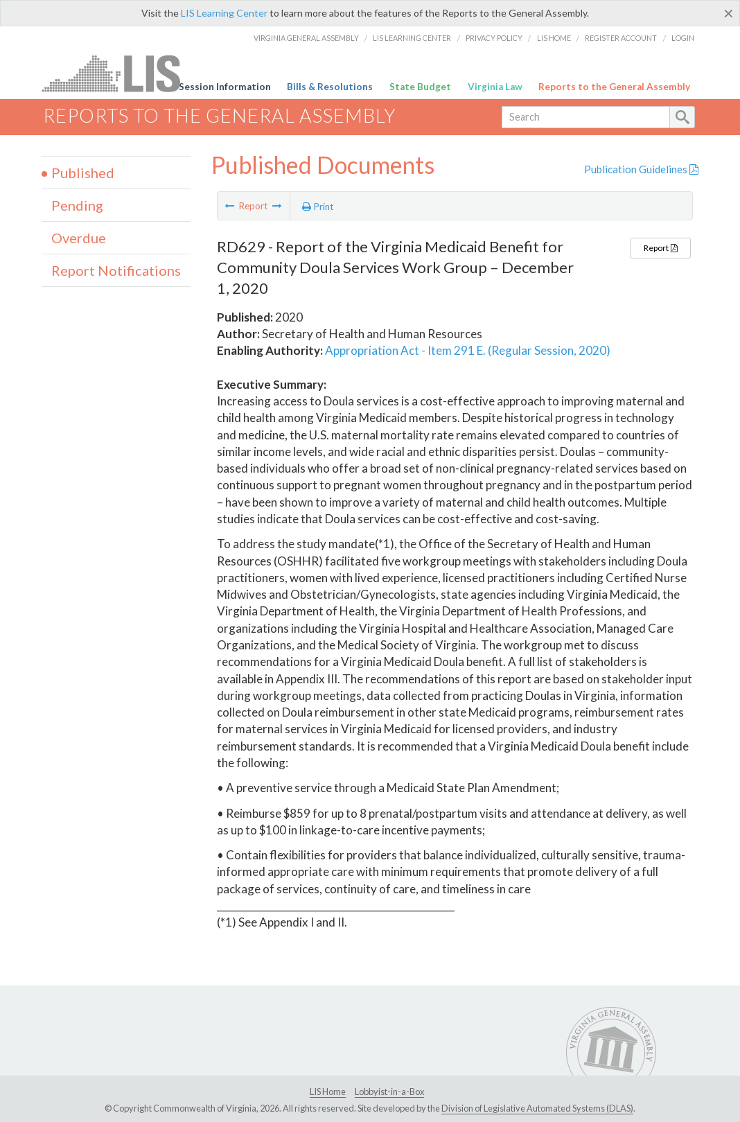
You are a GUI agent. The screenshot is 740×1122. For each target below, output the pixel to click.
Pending (77, 205)
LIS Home (554, 37)
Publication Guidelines (641, 169)
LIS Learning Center (224, 13)
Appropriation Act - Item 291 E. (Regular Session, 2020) (467, 350)
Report (660, 248)
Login (682, 37)
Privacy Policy (494, 37)
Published (82, 172)
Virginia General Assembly (306, 37)
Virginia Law (495, 86)
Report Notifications (116, 270)
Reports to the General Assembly (614, 86)
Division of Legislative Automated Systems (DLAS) (537, 1108)
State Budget (420, 86)
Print (318, 206)
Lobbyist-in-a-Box (389, 1091)
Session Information (225, 86)
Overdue (78, 237)
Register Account (621, 37)
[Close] (728, 13)
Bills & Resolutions (330, 86)
